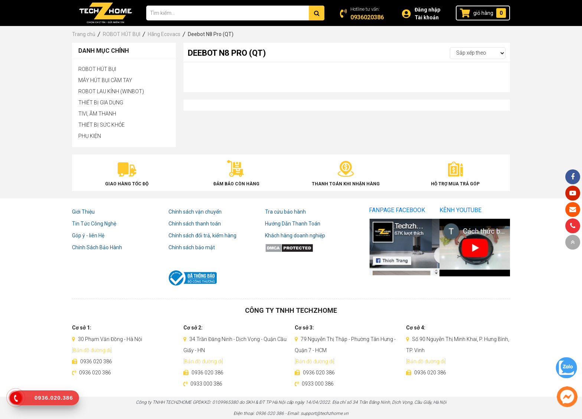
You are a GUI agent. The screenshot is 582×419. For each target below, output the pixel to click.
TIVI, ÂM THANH (97, 114)
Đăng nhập (427, 10)
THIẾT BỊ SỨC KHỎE (101, 125)
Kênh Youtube (460, 210)
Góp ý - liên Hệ (88, 235)
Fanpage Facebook (397, 210)
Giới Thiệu (83, 212)
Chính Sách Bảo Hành (97, 247)
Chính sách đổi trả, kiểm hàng (202, 235)
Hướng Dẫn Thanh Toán (292, 224)
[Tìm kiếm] (316, 13)
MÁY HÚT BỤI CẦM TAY (105, 80)
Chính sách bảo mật (192, 247)
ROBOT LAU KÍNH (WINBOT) (111, 91)
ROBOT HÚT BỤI (97, 69)
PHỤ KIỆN (89, 136)
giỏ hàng (483, 13)
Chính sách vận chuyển (195, 212)
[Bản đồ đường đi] (92, 350)
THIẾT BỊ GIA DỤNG (100, 102)
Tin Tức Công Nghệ (94, 224)
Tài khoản (427, 17)
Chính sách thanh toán (195, 224)
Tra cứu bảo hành (285, 212)
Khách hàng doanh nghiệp (295, 235)
